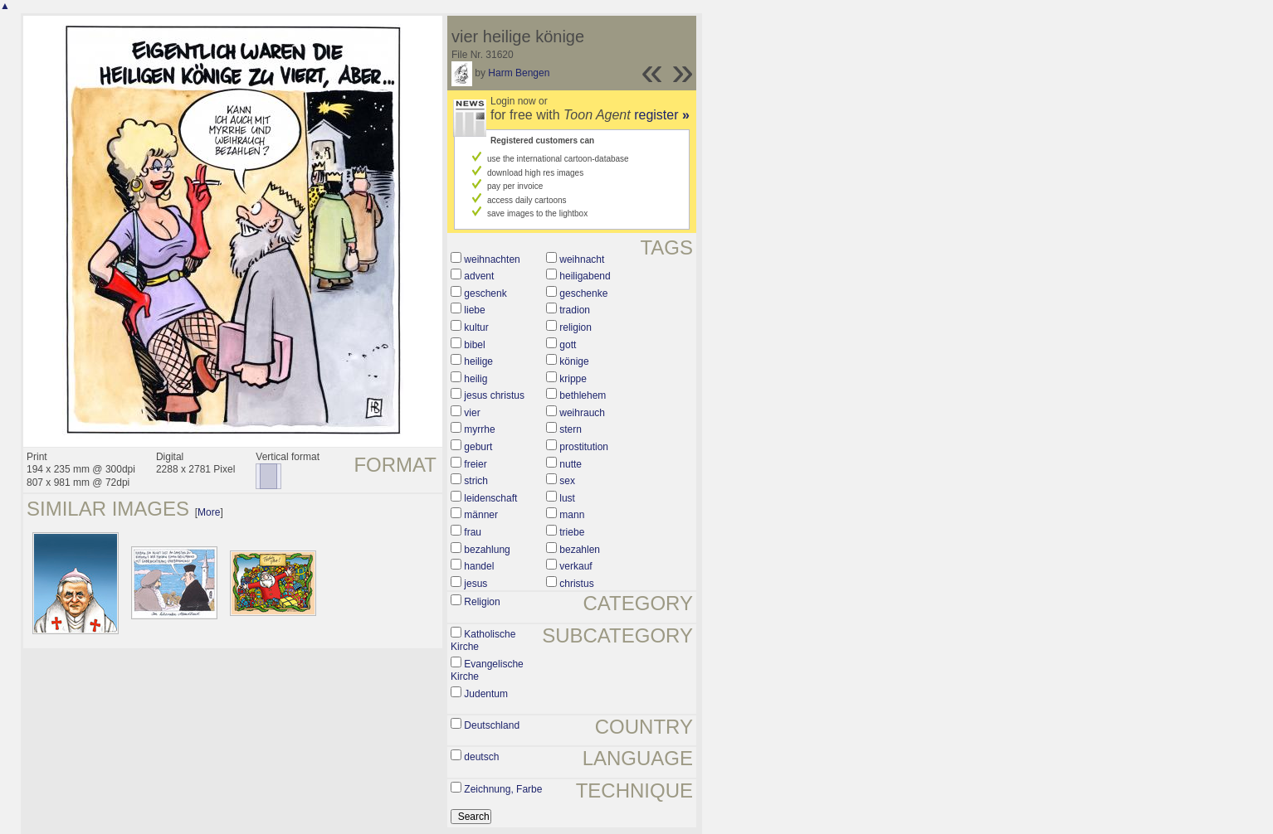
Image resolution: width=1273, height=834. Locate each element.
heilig (475, 379)
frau (472, 532)
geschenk (485, 293)
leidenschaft (490, 498)
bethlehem (582, 395)
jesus (475, 583)
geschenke (583, 293)
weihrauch (582, 413)
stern (570, 429)
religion (575, 327)
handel (479, 566)
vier (472, 413)
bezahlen (579, 549)
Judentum (486, 694)
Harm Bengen (518, 73)
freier (475, 464)
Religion (482, 602)
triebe (571, 532)
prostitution (583, 447)
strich (476, 481)
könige (573, 361)
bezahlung (487, 549)
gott (567, 345)
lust (567, 498)
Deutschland (491, 725)
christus (576, 583)
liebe (474, 310)
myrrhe (479, 429)
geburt (478, 447)
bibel (474, 345)
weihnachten (491, 259)
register (662, 115)
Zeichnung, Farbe (503, 789)
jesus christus (494, 395)
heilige (478, 361)
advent (479, 276)
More (209, 512)
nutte (570, 464)
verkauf (575, 566)
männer (481, 515)
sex (567, 481)
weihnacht (581, 259)
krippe (573, 379)
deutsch (481, 757)
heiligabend (584, 276)
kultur (476, 327)
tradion (574, 310)
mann (571, 515)
